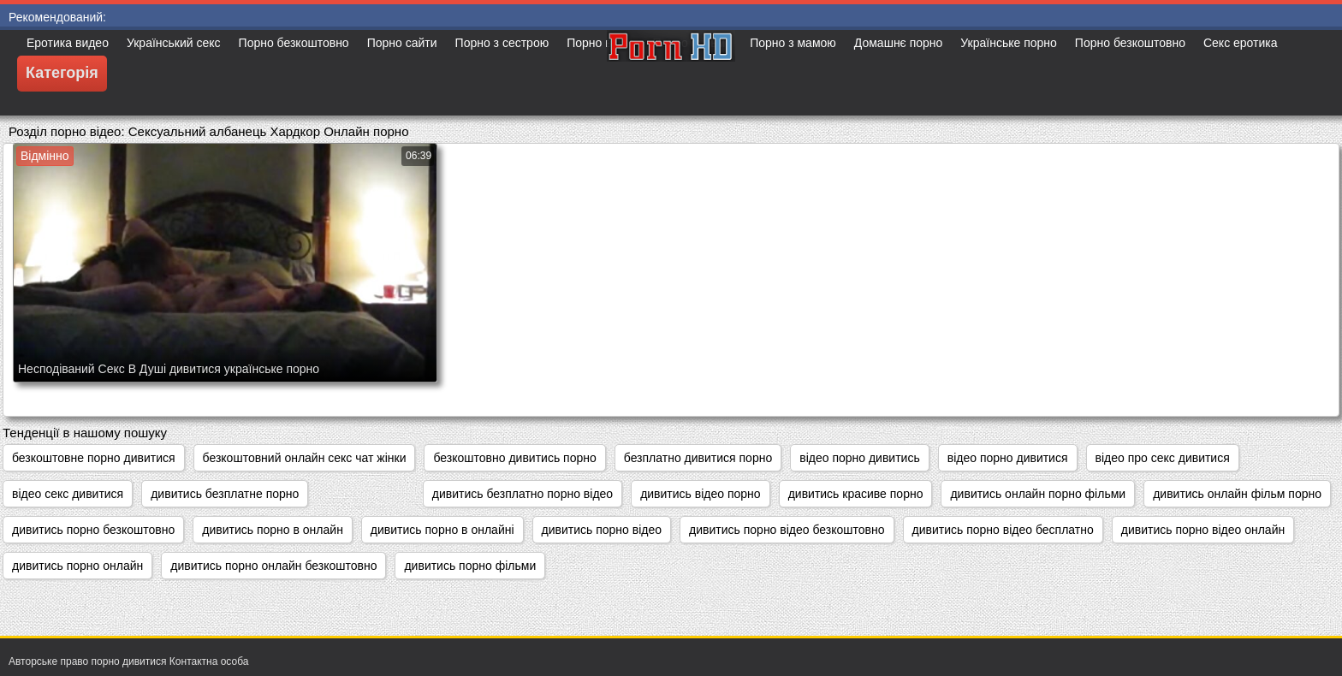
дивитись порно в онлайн (272, 530)
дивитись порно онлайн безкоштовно (273, 565)
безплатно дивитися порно (698, 458)
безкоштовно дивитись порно (514, 458)
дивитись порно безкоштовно (93, 530)
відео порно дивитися (1007, 458)
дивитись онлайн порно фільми (1037, 494)
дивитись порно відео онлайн (1203, 530)
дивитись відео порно (700, 494)
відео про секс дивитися (1163, 458)
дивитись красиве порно (855, 494)
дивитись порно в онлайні (442, 530)
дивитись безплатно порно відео (522, 494)
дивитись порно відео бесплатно (1003, 530)
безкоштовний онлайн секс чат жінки (305, 458)
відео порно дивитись (859, 458)
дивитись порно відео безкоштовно (786, 530)
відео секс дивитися (67, 494)
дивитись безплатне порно (225, 494)
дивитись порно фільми (470, 565)
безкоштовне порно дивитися (93, 458)
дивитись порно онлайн (77, 565)
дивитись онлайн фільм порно (1237, 494)
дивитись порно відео (602, 530)
